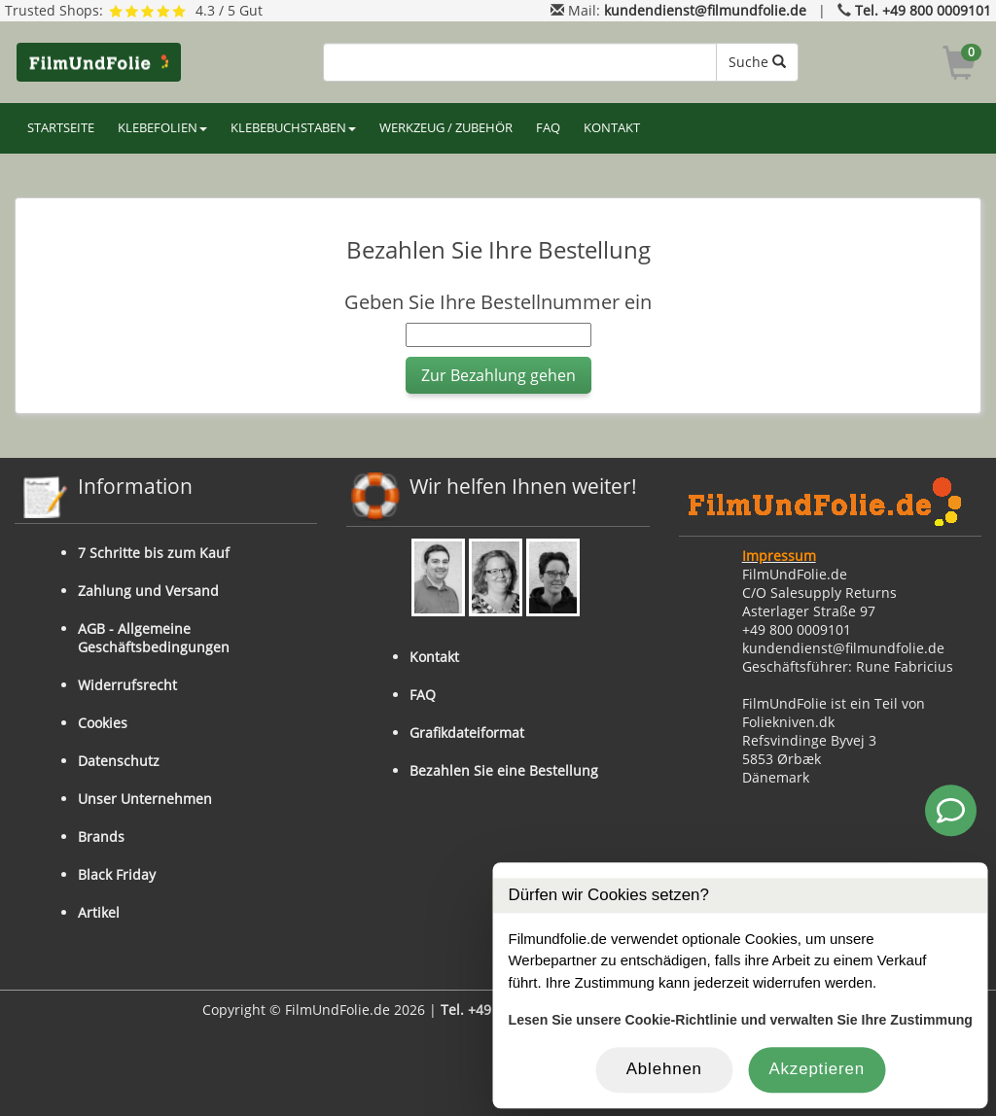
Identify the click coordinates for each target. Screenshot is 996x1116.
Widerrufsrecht (127, 685)
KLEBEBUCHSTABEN (293, 128)
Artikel (99, 912)
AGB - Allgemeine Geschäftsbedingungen (154, 637)
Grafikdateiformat (466, 732)
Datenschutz (119, 760)
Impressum (779, 555)
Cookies (102, 723)
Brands (101, 836)
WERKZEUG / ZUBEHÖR (446, 128)
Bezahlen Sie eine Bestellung (503, 770)
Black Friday (117, 874)
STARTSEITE (60, 128)
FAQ (548, 128)
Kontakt (434, 656)
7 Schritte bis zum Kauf (154, 552)
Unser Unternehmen (145, 798)
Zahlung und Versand (148, 590)
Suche (757, 61)
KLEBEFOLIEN (162, 128)
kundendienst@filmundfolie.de (705, 10)
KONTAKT (612, 128)
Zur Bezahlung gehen (498, 375)
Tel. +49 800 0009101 (923, 10)
